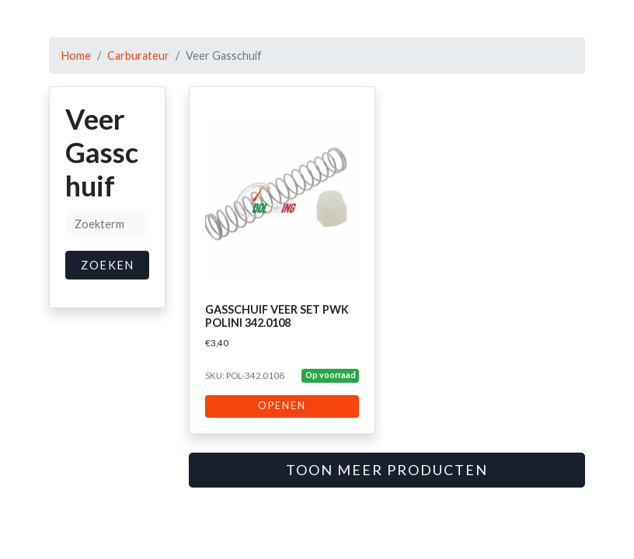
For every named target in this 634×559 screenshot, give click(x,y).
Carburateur (138, 55)
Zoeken (107, 265)
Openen (282, 405)
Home (76, 55)
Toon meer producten (387, 469)
